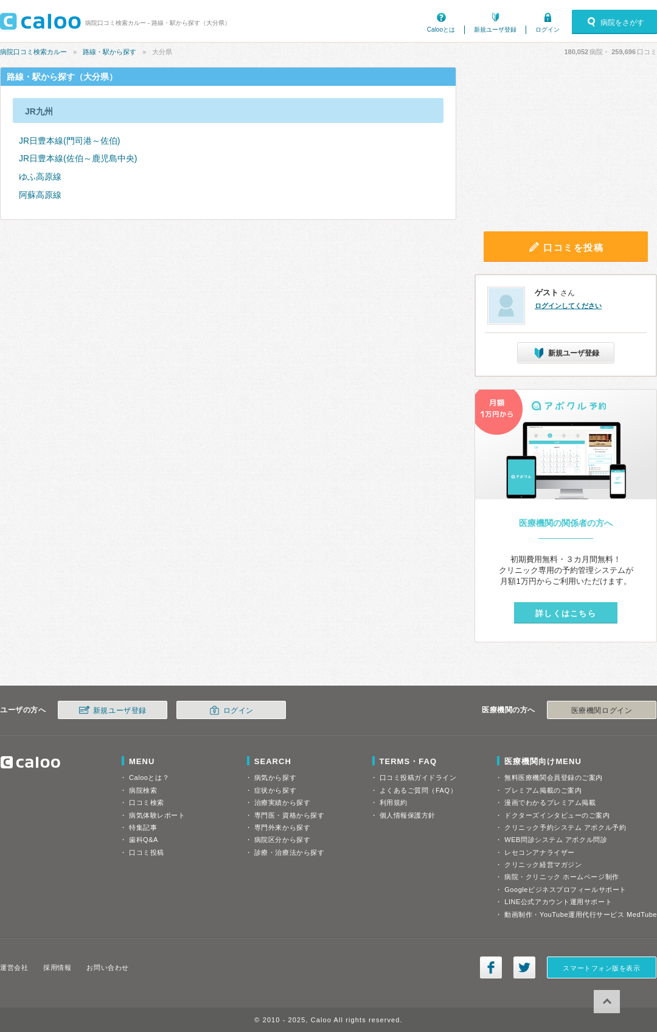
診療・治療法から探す (289, 852)
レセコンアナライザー (539, 852)
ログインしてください (568, 305)
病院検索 (143, 790)
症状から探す (275, 790)
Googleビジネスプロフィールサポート (565, 889)
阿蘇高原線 (40, 195)
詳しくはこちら (565, 613)
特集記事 (143, 827)
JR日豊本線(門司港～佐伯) (69, 141)
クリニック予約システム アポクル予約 (565, 827)
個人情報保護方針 (408, 815)
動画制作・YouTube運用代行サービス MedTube (580, 914)
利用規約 (394, 802)
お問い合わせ (107, 967)
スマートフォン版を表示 (601, 968)
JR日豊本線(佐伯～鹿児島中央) (78, 158)
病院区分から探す (282, 839)
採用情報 (57, 967)
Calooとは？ (149, 777)
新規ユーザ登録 (495, 29)
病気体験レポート (157, 815)
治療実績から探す (282, 802)
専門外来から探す (282, 827)
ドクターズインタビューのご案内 (557, 815)
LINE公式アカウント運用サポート (558, 901)
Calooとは (441, 29)
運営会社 (14, 967)
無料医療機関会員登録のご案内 (553, 777)
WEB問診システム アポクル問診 (555, 839)
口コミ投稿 (146, 852)
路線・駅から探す (109, 51)
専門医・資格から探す (289, 815)
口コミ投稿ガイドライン (418, 777)
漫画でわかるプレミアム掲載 (550, 802)
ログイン (547, 29)
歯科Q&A (143, 839)
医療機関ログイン (601, 710)
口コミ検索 (146, 802)
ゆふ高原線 (40, 176)
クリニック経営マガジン (543, 864)
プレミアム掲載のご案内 (543, 790)
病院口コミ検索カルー (33, 51)
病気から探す (275, 777)
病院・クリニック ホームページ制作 (561, 876)
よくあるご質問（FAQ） (418, 790)
